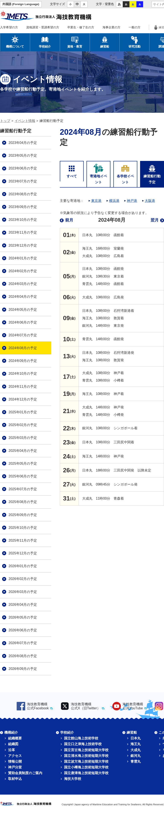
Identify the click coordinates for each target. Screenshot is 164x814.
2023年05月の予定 (23, 155)
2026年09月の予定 (23, 669)
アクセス (15, 756)
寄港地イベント (98, 173)
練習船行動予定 (152, 173)
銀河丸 (135, 756)
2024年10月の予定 (23, 373)
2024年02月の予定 (23, 271)
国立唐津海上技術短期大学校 (86, 773)
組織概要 (15, 738)
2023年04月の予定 (23, 143)
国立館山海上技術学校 (81, 738)
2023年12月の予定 (23, 245)
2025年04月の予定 (23, 451)
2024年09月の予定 (23, 361)
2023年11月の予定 (23, 232)
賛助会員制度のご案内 (25, 773)
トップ (5, 121)
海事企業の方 (111, 27)
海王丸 (135, 744)
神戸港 (132, 200)
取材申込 (15, 779)
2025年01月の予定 (23, 412)
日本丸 (135, 738)
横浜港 (114, 200)
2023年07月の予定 (23, 181)
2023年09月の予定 (23, 207)
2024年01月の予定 (23, 258)
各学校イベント (125, 173)
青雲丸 (135, 761)
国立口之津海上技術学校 (83, 744)
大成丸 (135, 750)
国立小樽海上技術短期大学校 (86, 767)
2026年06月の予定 (23, 630)
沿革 (11, 750)
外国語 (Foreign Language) (20, 4)
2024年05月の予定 (23, 309)
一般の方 (135, 27)
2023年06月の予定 (23, 168)
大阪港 (150, 200)
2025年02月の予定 (23, 425)
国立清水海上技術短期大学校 (86, 756)
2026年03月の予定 (23, 592)
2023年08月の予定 (23, 194)
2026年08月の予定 (23, 656)
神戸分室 (15, 767)
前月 (69, 220)
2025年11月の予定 (23, 540)
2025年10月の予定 (23, 527)
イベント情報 (25, 121)
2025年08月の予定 (23, 502)
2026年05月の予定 (23, 617)
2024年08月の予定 (23, 348)
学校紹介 (45, 41)
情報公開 (15, 761)
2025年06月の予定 (23, 476)
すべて (72, 170)
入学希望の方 (9, 27)
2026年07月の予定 (23, 643)
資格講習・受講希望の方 (42, 27)
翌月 (155, 220)
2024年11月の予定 (23, 386)
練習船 (104, 41)
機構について (15, 41)
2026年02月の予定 (23, 579)
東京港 (96, 200)
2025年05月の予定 (23, 463)
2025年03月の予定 (23, 438)
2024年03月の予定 (23, 284)
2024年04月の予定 (23, 296)
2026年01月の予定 (23, 566)
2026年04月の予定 (23, 604)
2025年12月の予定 (23, 553)
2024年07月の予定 (23, 335)
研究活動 (135, 41)
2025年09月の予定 (23, 515)
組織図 (13, 744)
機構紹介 (11, 732)
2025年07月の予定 (23, 489)
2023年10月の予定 (23, 219)
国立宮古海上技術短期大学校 (86, 750)
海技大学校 (72, 779)
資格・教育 (74, 41)
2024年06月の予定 (23, 322)
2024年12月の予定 (23, 399)
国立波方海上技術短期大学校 (86, 761)
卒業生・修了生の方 (80, 27)
